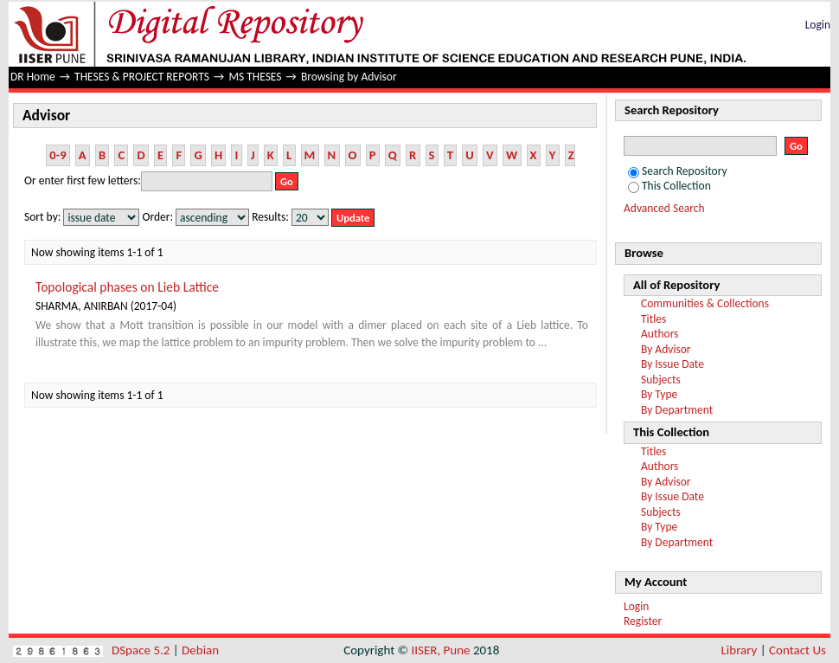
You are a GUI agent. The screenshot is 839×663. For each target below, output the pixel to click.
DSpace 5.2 (142, 650)
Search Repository (677, 171)
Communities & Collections (705, 303)
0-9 (57, 155)
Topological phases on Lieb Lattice (127, 287)
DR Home (32, 76)
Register (643, 621)
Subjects (661, 379)
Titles (653, 319)
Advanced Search (664, 208)
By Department (677, 409)
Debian (200, 650)
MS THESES (254, 76)
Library (739, 650)
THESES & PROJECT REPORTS (141, 76)
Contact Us (797, 650)
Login (817, 24)
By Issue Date (672, 364)
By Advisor (666, 349)
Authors (659, 333)
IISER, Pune (440, 650)
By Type (659, 394)
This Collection (669, 185)
